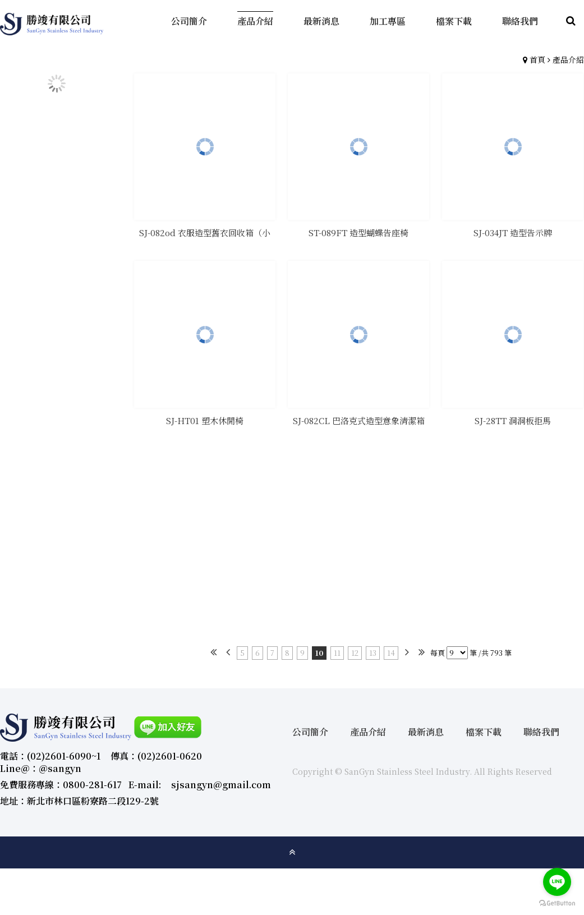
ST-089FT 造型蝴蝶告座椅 (358, 232)
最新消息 (426, 731)
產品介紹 (568, 59)
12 (354, 652)
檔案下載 (484, 731)
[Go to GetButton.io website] (557, 903)
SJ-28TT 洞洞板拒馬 (513, 420)
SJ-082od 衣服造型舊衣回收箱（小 (204, 232)
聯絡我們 (541, 731)
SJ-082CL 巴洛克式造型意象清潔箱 (359, 420)
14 (391, 652)
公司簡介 (310, 731)
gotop (292, 852)
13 (372, 652)
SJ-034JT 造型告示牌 (512, 232)
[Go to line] (557, 882)
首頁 (537, 59)
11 (337, 652)
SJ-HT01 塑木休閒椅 (204, 420)
